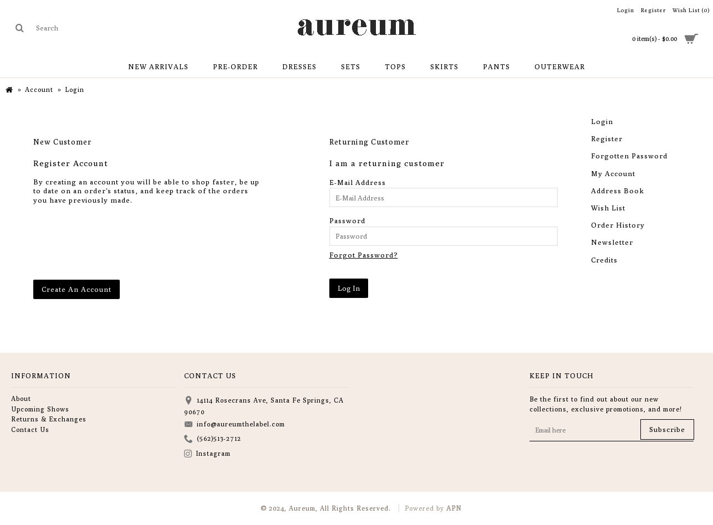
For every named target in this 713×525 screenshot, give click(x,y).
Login (602, 121)
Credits (604, 259)
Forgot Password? (363, 254)
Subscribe (667, 429)
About (21, 398)
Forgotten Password (629, 155)
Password (347, 220)
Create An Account (76, 289)
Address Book (617, 190)
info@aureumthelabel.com (234, 425)
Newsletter (612, 242)
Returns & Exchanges (48, 419)
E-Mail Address (357, 182)
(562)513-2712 (212, 439)
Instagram (207, 454)
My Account (613, 173)
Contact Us (30, 429)
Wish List (608, 207)
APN (453, 508)
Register (607, 138)
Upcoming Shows (40, 409)
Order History (618, 224)
